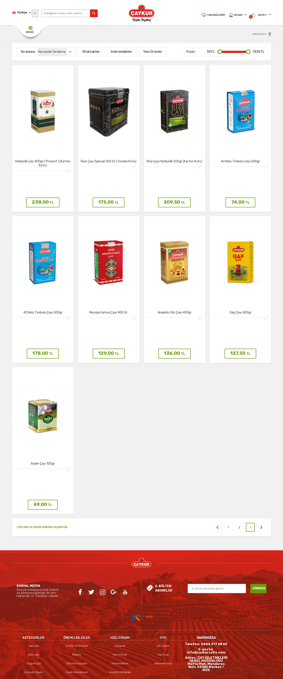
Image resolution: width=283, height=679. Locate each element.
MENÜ (30, 32)
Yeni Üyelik (163, 601)
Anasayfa (120, 601)
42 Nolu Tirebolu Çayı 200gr (240, 161)
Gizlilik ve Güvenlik (76, 601)
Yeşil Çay (33, 601)
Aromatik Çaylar (33, 627)
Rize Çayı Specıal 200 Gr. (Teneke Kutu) (108, 161)
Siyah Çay (33, 609)
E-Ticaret (129, 673)
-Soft (118, 673)
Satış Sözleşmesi (77, 636)
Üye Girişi (163, 609)
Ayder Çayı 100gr (43, 434)
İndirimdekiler (120, 618)
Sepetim (120, 636)
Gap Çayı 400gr (240, 297)
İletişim (76, 609)
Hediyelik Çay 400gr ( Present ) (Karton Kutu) (42, 163)
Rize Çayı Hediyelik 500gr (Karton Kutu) (174, 161)
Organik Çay (33, 618)
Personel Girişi (163, 618)
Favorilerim (216, 14)
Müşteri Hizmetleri (120, 627)
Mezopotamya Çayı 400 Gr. (108, 297)
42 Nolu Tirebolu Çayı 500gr (42, 297)
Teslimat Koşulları (76, 618)
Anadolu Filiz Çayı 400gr (174, 297)
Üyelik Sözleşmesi (77, 627)
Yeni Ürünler (120, 609)
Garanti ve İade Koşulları (76, 644)
